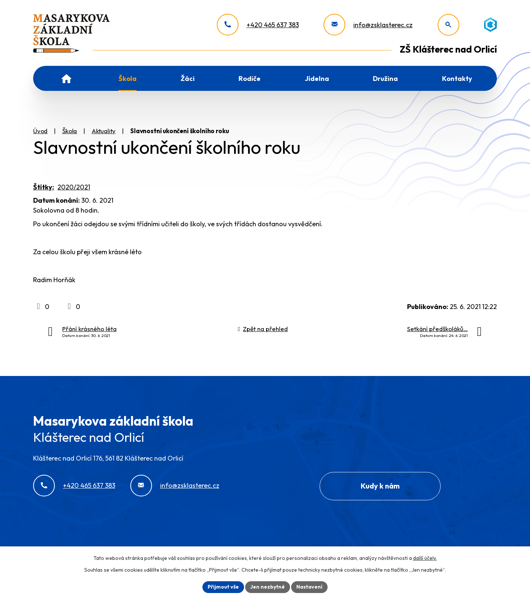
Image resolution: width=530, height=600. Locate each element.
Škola (128, 78)
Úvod (66, 78)
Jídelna (317, 78)
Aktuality (104, 131)
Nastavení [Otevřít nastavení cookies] (309, 586)
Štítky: (43, 187)
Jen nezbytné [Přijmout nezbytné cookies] (267, 586)
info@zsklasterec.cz (189, 485)
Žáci (188, 78)
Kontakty (457, 78)
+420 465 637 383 (89, 485)
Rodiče (250, 78)
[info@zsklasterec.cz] (368, 25)
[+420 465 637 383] (258, 25)
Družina (385, 78)
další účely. (425, 558)
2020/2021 (73, 187)
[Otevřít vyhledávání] (448, 25)
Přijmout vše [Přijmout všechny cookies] (223, 586)
